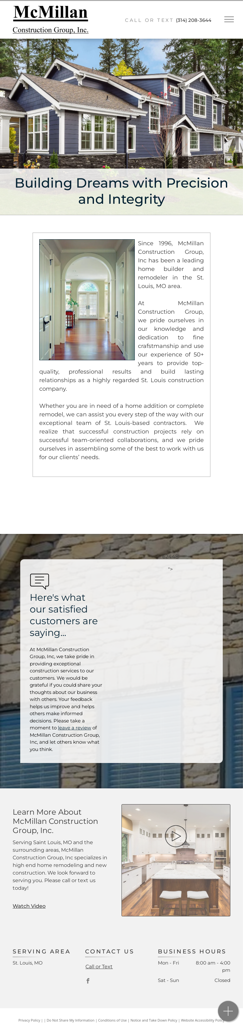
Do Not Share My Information (71, 1020)
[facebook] (88, 982)
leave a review (74, 728)
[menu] (229, 19)
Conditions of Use (112, 1020)
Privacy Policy (29, 1020)
